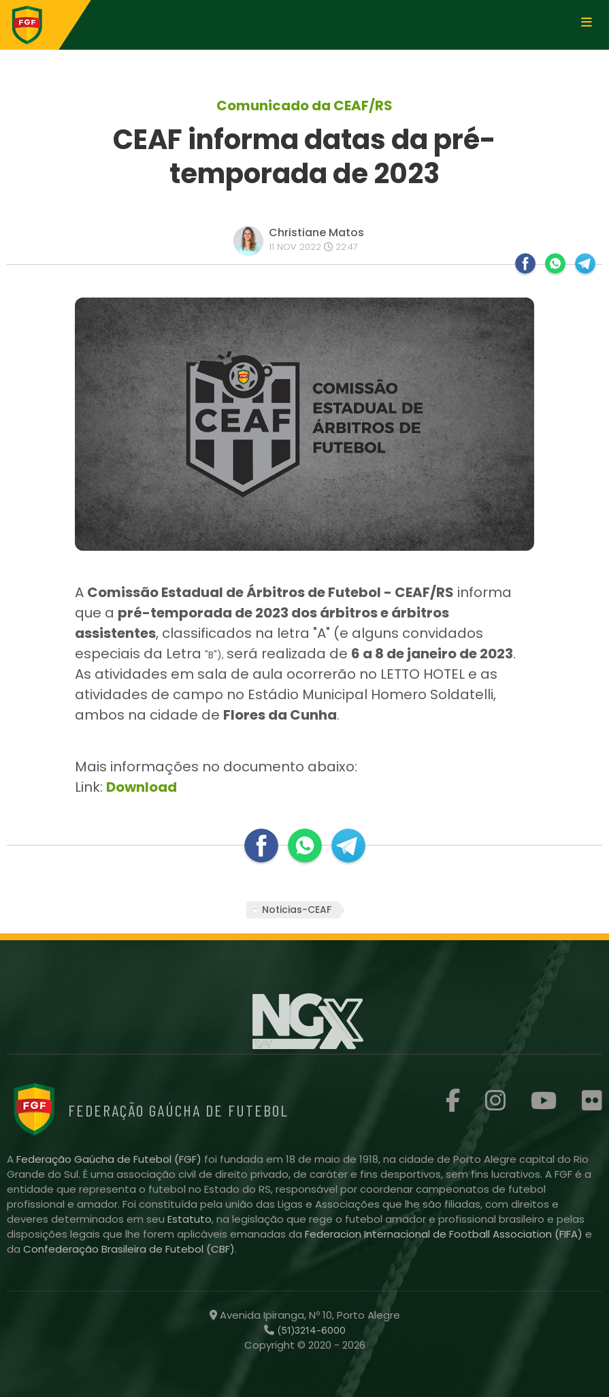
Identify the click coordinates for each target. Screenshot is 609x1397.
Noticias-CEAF (296, 909)
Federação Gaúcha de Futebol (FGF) (110, 1159)
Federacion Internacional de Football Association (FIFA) (445, 1234)
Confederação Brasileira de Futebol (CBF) (129, 1249)
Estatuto (189, 1219)
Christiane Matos (316, 232)
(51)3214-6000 (310, 1330)
